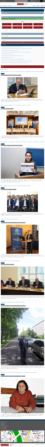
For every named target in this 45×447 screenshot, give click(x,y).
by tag (3, 38)
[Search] (28, 1)
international (9, 145)
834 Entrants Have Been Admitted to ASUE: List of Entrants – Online (12, 46)
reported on (3, 108)
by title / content (5, 13)
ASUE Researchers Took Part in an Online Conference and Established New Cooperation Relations (22, 71)
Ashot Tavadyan (7, 305)
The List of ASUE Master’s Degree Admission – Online (10, 50)
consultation (7, 264)
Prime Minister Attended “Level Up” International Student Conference (16, 185)
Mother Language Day (4, 376)
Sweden (19, 222)
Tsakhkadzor (3, 189)
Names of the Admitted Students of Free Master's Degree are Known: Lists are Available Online (16, 52)
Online (15, 75)
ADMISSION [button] (42, 5)
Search (22, 42)
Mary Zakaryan (11, 376)
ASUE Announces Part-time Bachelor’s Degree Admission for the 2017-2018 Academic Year (15, 62)
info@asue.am (5, 428)
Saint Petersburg (8, 75)
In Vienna (11, 108)
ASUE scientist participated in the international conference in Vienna (15, 105)
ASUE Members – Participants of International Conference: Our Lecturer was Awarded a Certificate (22, 141)
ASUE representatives (15, 145)
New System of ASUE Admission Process (8, 53)
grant (12, 75)
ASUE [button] (1, 5)
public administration (4, 222)
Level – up (10, 189)
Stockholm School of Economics (12, 222)
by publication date (5, 17)
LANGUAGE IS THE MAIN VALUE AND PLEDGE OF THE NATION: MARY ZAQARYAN (19, 372)
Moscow (2, 305)
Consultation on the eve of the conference (10, 260)
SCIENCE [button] (9, 5)
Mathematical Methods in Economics (16, 305)
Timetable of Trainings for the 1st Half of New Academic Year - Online (12, 55)
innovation (3, 264)
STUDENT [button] (37, 5)
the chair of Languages (17, 376)
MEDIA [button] (34, 5)
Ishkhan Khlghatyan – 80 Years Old (7, 57)
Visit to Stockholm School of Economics (9, 219)
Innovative (3, 75)
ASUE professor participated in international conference (13, 302)
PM (7, 189)
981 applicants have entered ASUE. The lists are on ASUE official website (13, 59)
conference (19, 75)
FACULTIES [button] (5, 5)
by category (4, 33)
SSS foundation (3, 145)
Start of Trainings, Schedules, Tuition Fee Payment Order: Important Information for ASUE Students (17, 48)
